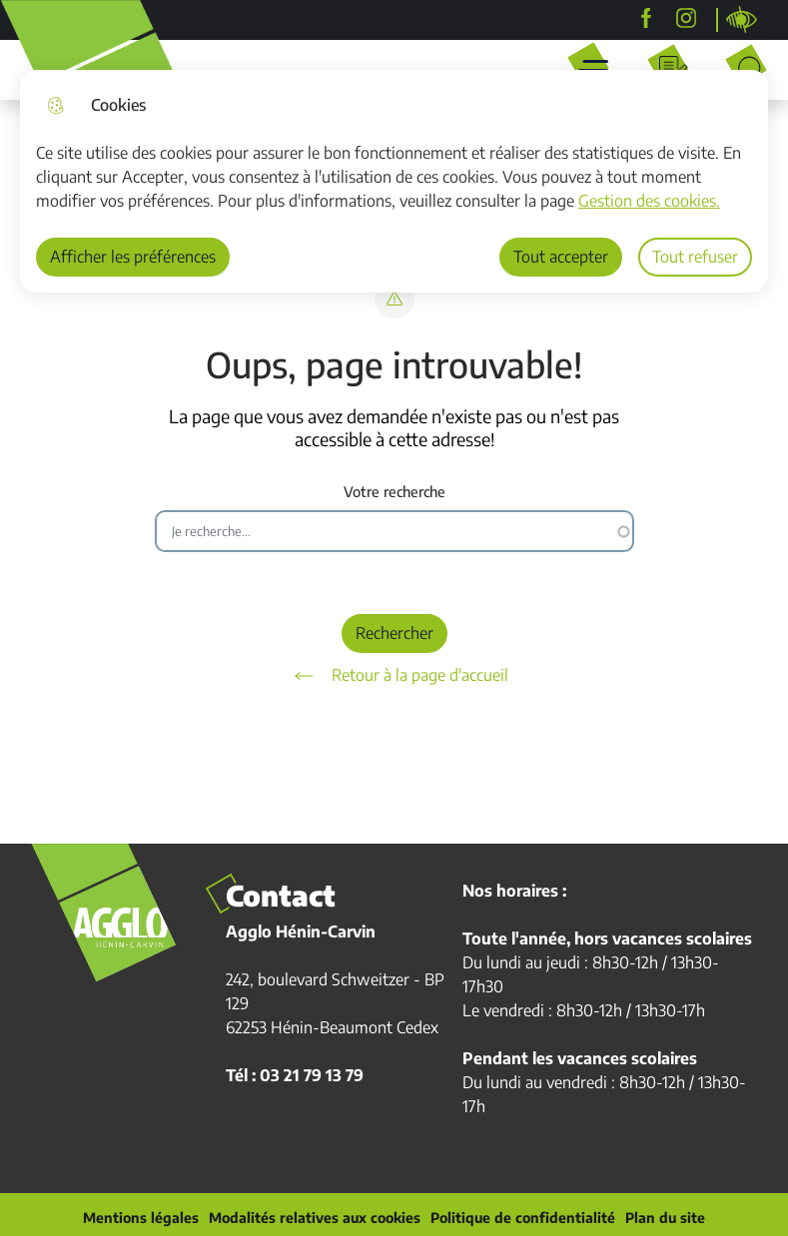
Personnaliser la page (742, 20)
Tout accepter (560, 257)
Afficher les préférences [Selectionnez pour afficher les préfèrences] (133, 257)
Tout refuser (695, 257)
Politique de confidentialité (522, 1218)
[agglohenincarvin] (686, 18)
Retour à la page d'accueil (394, 676)
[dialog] (394, 181)
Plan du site (665, 1218)
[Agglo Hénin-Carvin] (646, 18)
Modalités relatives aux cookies (314, 1218)
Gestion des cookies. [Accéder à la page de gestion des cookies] (649, 201)
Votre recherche (394, 491)
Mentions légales (141, 1218)
